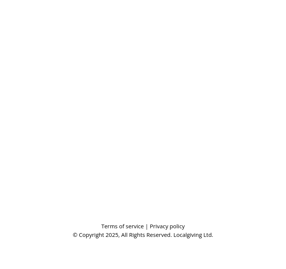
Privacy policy (167, 226)
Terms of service (123, 226)
